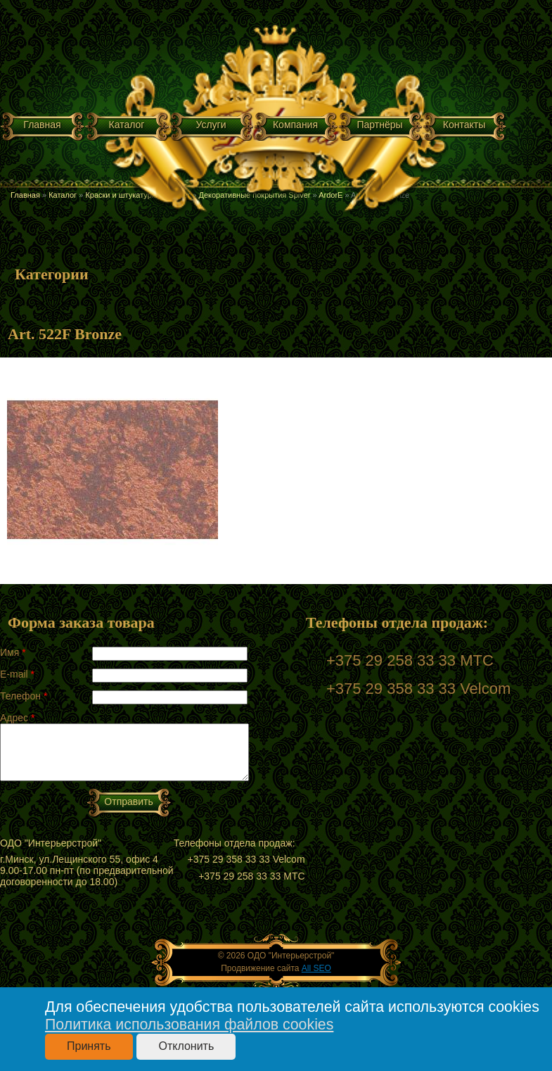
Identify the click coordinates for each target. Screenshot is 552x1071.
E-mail (17, 674)
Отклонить (186, 1046)
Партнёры (379, 124)
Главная (41, 124)
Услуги (210, 124)
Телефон (23, 696)
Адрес (17, 717)
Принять (89, 1046)
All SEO (316, 968)
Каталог (127, 124)
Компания (295, 124)
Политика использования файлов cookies (189, 1024)
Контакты (464, 124)
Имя (13, 652)
